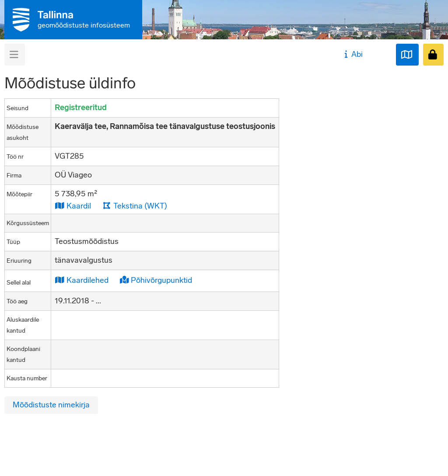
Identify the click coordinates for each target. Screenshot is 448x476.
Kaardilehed (81, 280)
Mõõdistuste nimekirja (51, 405)
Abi (352, 54)
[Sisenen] (433, 55)
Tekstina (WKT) (135, 205)
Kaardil (73, 205)
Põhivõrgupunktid (155, 280)
